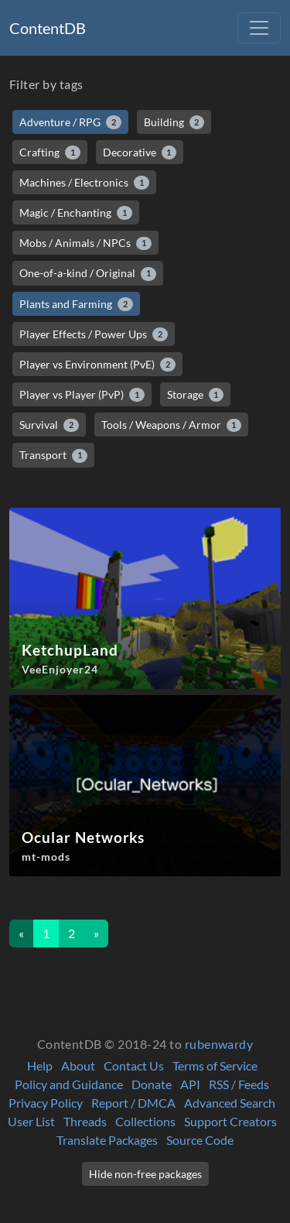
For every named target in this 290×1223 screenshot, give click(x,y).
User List (31, 1121)
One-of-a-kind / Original (87, 273)
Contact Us (134, 1065)
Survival (49, 425)
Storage (195, 395)
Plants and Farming (76, 304)
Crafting (49, 152)
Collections (145, 1121)
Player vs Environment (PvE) (97, 365)
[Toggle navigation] (259, 27)
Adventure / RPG (70, 122)
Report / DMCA (133, 1102)
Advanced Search (229, 1102)
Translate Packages (107, 1139)
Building (174, 122)
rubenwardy (219, 1043)
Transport (53, 455)
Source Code (200, 1139)
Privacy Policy (46, 1102)
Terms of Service (215, 1065)
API (190, 1084)
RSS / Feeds (239, 1084)
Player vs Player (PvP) (82, 395)
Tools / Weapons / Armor (171, 425)
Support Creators (230, 1121)
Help (40, 1065)
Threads (85, 1121)
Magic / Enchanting (75, 213)
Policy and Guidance (69, 1084)
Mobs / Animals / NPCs (85, 243)
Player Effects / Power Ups (93, 334)
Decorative (140, 152)
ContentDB (47, 28)
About (78, 1065)
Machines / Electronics (84, 183)
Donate (151, 1084)
